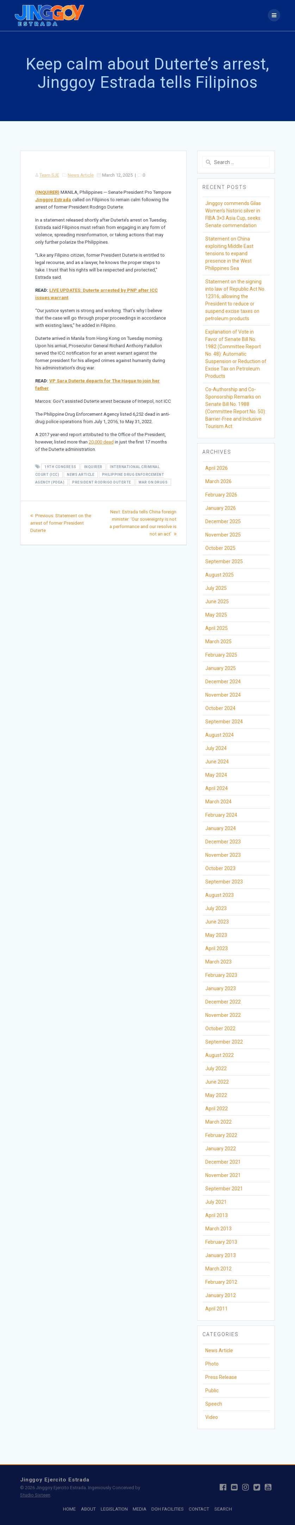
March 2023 (218, 962)
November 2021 (223, 1175)
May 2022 (216, 1095)
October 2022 (220, 1028)
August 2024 (219, 735)
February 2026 (221, 495)
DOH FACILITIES (167, 1509)
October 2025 (220, 548)
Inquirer (93, 467)
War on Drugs (153, 482)
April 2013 (216, 1215)
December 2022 (223, 1002)
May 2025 (216, 615)
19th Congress (60, 467)
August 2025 (219, 575)
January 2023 (220, 988)
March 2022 (218, 1122)
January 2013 (220, 1255)
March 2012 (218, 1268)
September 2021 (224, 1188)
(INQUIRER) (47, 192)
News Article (81, 175)
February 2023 (221, 975)
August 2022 (219, 1055)
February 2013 (221, 1242)
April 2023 (216, 948)
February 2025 (221, 655)
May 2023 (216, 935)
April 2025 (216, 628)
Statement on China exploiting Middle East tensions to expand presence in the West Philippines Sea (229, 253)
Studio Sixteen (35, 1495)
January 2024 (220, 828)
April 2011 (216, 1309)
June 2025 (217, 601)
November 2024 (223, 695)
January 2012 (220, 1295)
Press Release (221, 1377)
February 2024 (221, 815)
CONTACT (199, 1509)
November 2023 (223, 855)
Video (211, 1417)
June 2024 (217, 761)
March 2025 (218, 641)
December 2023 (223, 841)
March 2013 (218, 1228)
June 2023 (217, 922)
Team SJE (49, 175)
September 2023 (224, 882)
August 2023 (219, 895)
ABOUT (88, 1509)
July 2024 (216, 748)
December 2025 (223, 521)
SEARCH (223, 1509)
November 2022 (223, 1015)
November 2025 (223, 535)
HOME (69, 1509)
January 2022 (220, 1148)
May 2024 (216, 775)
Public (212, 1390)
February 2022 (221, 1135)
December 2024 (223, 681)
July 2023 (216, 908)
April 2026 (216, 468)
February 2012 (221, 1282)
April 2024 (216, 788)
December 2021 (223, 1162)
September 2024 (224, 721)
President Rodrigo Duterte (101, 482)
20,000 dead (101, 442)
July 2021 (216, 1202)
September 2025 (224, 561)
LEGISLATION (114, 1509)
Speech (213, 1404)
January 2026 (220, 508)
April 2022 (216, 1108)
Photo (212, 1364)
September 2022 (224, 1042)
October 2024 (220, 708)
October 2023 (220, 868)
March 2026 (218, 481)
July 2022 (216, 1068)
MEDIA (139, 1509)
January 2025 (220, 668)
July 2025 (216, 588)
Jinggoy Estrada (53, 199)
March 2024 (218, 801)
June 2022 (217, 1082)
